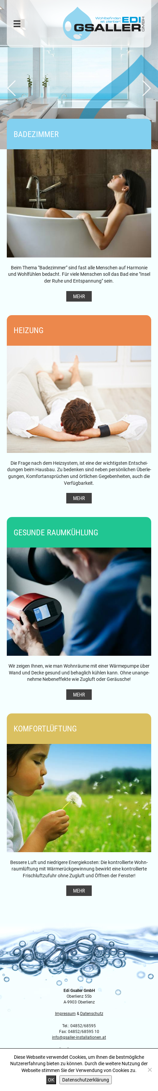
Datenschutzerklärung (85, 1079)
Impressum (65, 1013)
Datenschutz (91, 1013)
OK (51, 1079)
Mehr (79, 296)
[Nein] (149, 1069)
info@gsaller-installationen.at (79, 1037)
